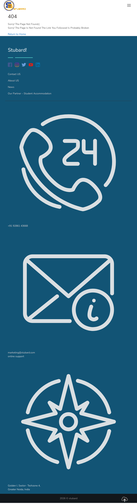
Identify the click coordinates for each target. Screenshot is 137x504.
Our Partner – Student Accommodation (29, 93)
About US (13, 80)
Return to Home (17, 34)
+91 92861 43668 (18, 226)
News (11, 87)
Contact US (14, 74)
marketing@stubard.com (21, 352)
